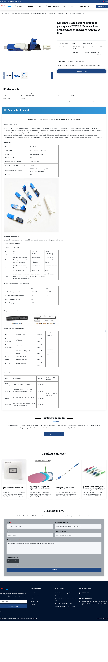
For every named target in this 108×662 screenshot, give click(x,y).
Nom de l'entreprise (60, 531)
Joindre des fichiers (12, 557)
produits (32, 598)
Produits (30, 6)
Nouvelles (84, 6)
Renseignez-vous (102, 6)
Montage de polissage (60, 595)
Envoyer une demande (54, 434)
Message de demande (13, 540)
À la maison (19, 6)
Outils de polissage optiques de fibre (63, 603)
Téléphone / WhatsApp (61, 522)
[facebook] (1, 611)
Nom (8, 531)
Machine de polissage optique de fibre (64, 593)
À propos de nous (52, 6)
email (9, 522)
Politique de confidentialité (102, 618)
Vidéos (40, 6)
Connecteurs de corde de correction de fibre (65, 606)
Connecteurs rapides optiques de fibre (20, 13)
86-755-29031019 (86, 593)
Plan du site (33, 604)
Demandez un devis (70, 6)
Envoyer (54, 569)
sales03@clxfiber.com (16, 1)
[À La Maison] (2, 13)
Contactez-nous (34, 601)
